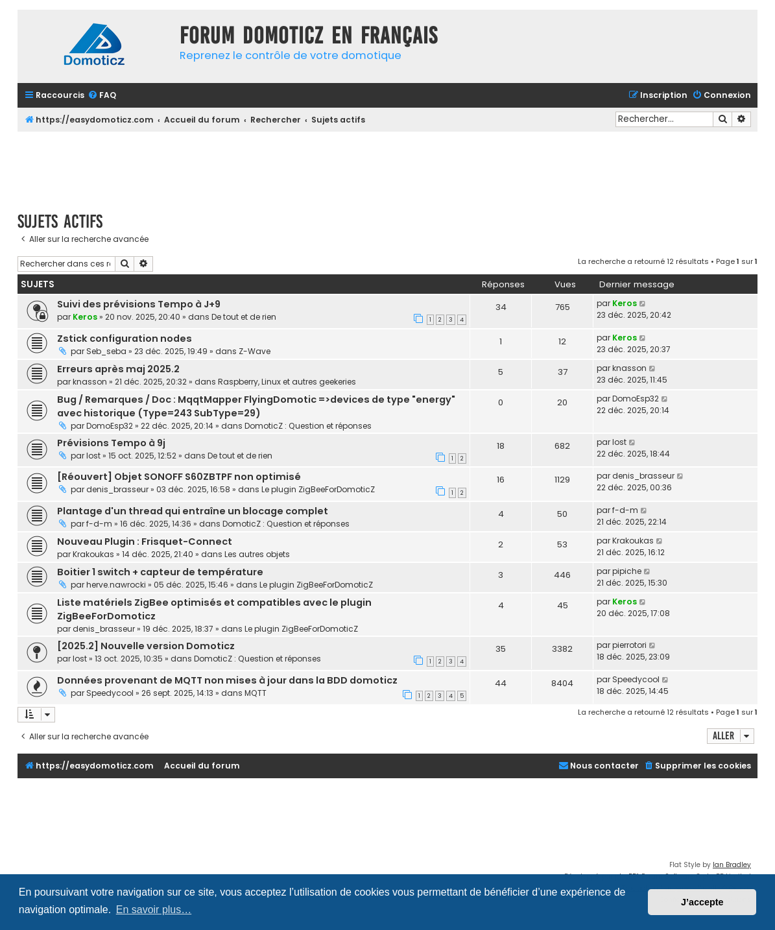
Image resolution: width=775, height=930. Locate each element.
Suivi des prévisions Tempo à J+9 (139, 304)
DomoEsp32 (109, 425)
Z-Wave (254, 351)
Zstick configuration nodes (124, 338)
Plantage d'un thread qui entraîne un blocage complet (192, 511)
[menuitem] (102, 95)
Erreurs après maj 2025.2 (118, 369)
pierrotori (629, 644)
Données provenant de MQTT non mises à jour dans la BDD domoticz (227, 680)
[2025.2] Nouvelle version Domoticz (146, 645)
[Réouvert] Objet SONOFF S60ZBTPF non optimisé (179, 476)
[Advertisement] (388, 167)
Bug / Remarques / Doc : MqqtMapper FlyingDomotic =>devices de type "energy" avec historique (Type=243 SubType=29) (256, 406)
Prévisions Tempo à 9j (111, 442)
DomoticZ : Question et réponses (308, 425)
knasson (90, 381)
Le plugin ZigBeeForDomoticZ (318, 489)
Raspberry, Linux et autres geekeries (287, 381)
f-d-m (99, 523)
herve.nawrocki (116, 584)
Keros (85, 316)
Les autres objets (257, 554)
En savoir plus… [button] (154, 909)
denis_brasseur (117, 489)
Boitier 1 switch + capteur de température (160, 572)
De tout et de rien (243, 316)
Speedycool (110, 692)
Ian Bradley (732, 865)
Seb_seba (106, 351)
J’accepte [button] (702, 902)
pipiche (626, 571)
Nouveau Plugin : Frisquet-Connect (144, 541)
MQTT (255, 692)
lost (93, 455)
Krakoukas (93, 554)
